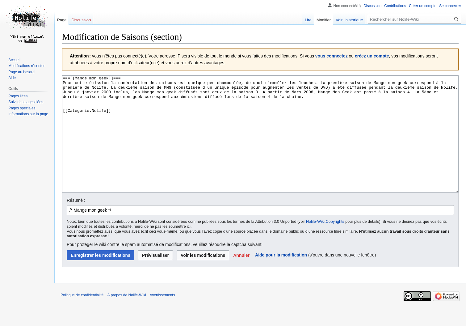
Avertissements (162, 318)
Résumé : (76, 223)
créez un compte (372, 55)
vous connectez (331, 55)
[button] (241, 278)
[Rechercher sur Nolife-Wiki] (414, 19)
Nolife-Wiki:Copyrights (325, 245)
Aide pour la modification (281, 278)
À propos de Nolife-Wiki (126, 318)
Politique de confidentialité (82, 318)
